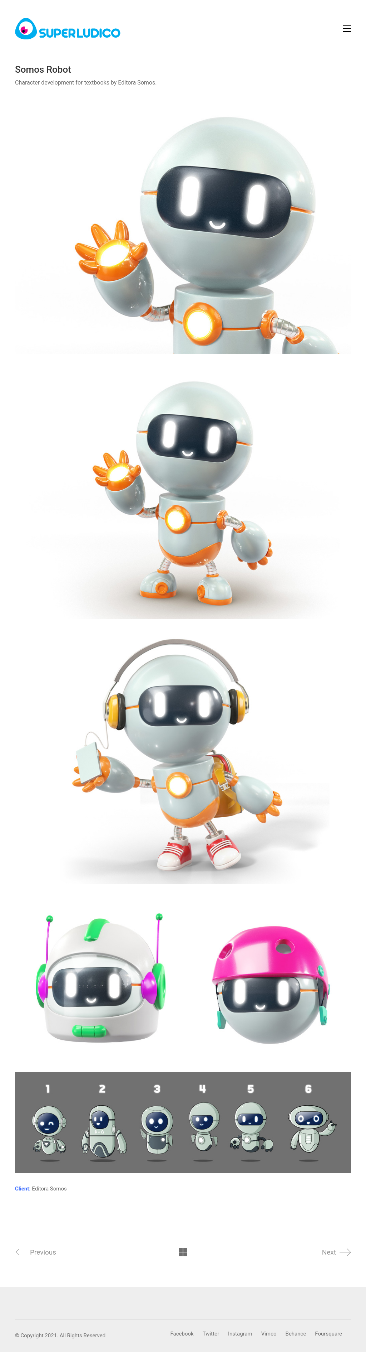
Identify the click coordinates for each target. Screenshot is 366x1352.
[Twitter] (211, 1334)
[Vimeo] (269, 1334)
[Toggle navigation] (347, 29)
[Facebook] (182, 1334)
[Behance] (296, 1334)
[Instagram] (240, 1334)
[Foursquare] (328, 1334)
